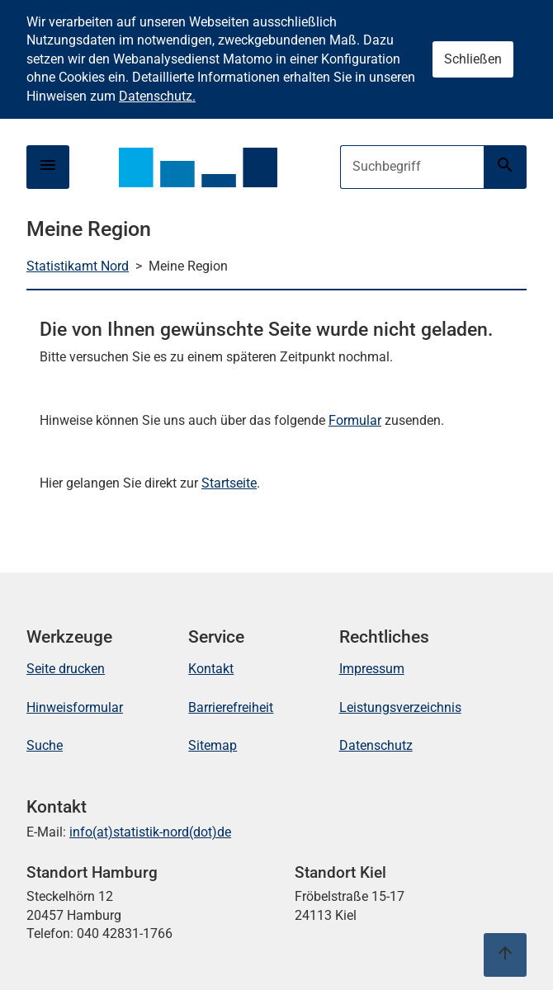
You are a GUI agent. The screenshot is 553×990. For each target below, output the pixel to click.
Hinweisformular (74, 707)
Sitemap (212, 745)
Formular (354, 420)
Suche (44, 745)
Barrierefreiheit (230, 707)
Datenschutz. (157, 96)
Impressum (371, 668)
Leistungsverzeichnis (400, 707)
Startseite (229, 483)
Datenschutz (376, 745)
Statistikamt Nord (77, 266)
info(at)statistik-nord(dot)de (150, 832)
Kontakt (211, 668)
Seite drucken (65, 668)
